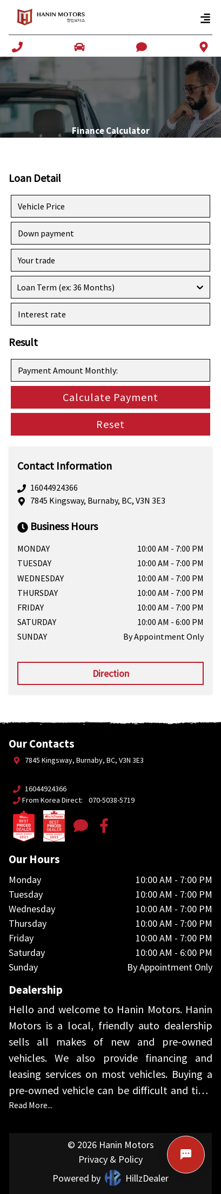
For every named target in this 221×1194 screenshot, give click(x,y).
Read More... (30, 1105)
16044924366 (54, 487)
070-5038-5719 (112, 800)
